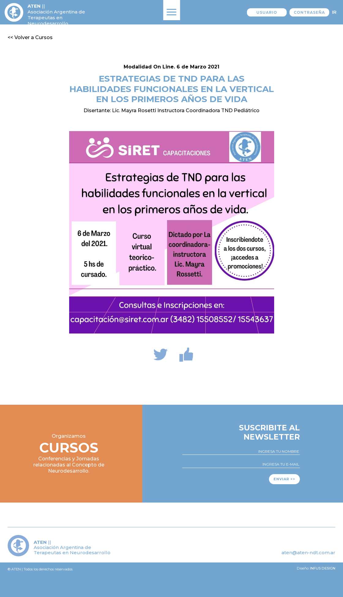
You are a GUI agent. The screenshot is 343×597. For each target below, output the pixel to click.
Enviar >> (284, 479)
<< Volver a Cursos (30, 37)
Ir (334, 12)
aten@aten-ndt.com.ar (308, 552)
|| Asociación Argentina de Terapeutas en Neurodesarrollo (56, 14)
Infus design (322, 568)
